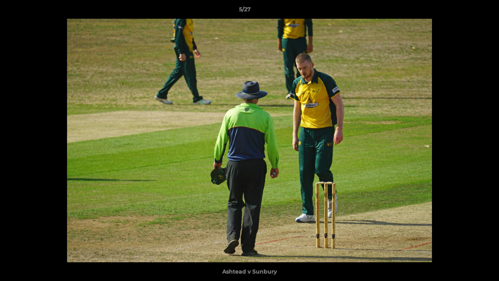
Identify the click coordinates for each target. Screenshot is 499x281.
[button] (466, 11)
